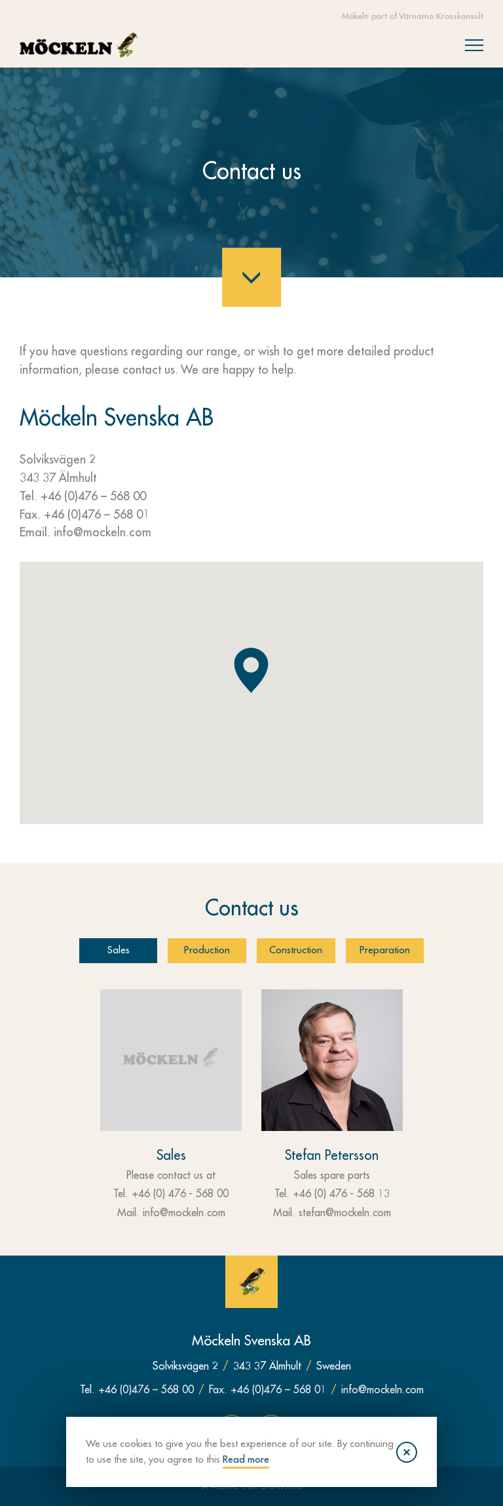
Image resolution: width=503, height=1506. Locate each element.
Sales (118, 950)
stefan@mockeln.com (345, 1213)
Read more (294, 1459)
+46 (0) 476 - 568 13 (341, 1194)
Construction (296, 950)
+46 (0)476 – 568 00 (93, 496)
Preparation (385, 950)
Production (207, 950)
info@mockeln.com (102, 532)
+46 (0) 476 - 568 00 (180, 1194)
